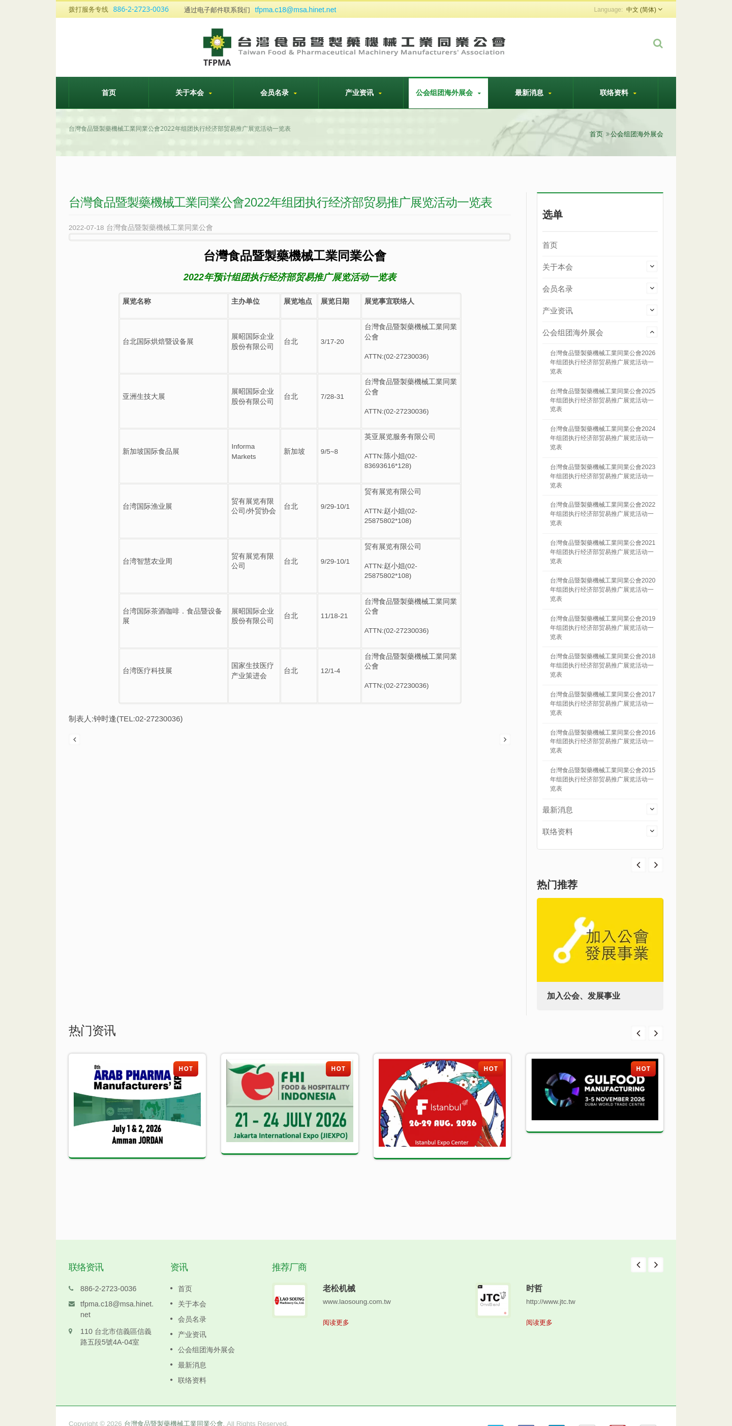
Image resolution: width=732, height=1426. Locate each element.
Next (638, 864)
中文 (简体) (641, 9)
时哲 (534, 1272)
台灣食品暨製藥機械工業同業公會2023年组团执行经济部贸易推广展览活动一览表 (602, 476)
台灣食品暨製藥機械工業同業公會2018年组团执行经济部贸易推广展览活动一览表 (602, 665)
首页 (108, 92)
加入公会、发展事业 (583, 996)
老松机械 (339, 1272)
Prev (655, 864)
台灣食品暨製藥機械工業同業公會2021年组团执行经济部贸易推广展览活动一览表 (602, 552)
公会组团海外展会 (448, 92)
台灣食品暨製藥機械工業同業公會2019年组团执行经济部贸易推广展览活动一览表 (602, 628)
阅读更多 (336, 1307)
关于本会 (193, 92)
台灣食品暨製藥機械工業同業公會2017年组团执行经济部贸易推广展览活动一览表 (602, 703)
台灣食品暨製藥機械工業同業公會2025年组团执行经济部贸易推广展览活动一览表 (602, 400)
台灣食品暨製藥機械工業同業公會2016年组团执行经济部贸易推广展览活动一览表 (602, 741)
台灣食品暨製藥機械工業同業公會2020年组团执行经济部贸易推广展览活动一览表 (602, 589)
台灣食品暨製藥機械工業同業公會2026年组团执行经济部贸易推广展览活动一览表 (602, 362)
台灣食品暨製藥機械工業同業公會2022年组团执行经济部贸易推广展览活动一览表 (602, 514)
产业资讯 (363, 92)
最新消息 (533, 92)
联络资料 (618, 92)
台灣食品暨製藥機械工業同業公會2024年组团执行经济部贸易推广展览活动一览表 (602, 438)
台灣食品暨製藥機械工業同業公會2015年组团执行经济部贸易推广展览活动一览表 (602, 779)
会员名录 (278, 92)
